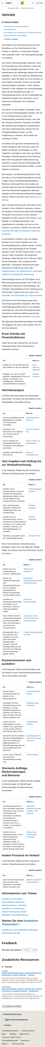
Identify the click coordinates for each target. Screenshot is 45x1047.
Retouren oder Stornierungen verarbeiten (31, 834)
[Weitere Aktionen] (41, 8)
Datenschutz (23, 1034)
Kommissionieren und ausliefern (15, 35)
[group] (22, 609)
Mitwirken (13, 1034)
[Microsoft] (22, 3)
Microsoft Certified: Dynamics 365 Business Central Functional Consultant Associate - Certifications (22, 990)
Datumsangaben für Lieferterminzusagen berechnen (34, 738)
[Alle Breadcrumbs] (4, 8)
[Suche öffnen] (32, 3)
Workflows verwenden (31, 317)
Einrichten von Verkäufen (12, 899)
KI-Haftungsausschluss (10, 1031)
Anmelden (39, 3)
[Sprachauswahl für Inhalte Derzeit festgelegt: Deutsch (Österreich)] (12, 1014)
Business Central (27, 8)
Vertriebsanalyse (10, 29)
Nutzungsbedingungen (10, 1040)
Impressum (25, 1040)
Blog (3, 1034)
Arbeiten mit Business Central (14, 912)
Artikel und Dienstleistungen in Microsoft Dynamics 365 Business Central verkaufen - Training (22, 974)
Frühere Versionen (28, 1031)
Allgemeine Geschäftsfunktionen (15, 915)
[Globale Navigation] (2, 3)
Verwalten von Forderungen (13, 909)
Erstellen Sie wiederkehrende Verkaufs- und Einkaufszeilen (32, 580)
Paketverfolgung (32, 754)
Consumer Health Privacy (11, 1037)
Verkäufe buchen (35, 536)
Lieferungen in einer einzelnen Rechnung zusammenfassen (30, 618)
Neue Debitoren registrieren (36, 367)
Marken (4, 1044)
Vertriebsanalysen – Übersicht (14, 905)
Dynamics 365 (13, 8)
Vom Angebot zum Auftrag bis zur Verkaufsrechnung (22, 32)
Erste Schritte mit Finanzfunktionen (16, 26)
